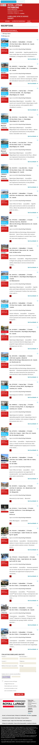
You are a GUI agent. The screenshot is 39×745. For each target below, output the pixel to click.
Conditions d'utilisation (31, 723)
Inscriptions (34, 715)
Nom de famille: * (27, 658)
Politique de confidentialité (7, 723)
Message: (27, 668)
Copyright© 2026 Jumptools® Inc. (8, 741)
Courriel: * (10, 662)
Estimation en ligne (6, 720)
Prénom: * (10, 658)
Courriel (22, 13)
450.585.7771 (16, 12)
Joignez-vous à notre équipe (16, 720)
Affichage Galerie (5, 33)
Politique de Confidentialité (20, 715)
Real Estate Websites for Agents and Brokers (26, 741)
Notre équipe (17, 718)
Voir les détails (32, 59)
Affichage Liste (5, 35)
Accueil (7, 21)
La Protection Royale (18, 21)
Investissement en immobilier (8, 718)
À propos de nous (24, 718)
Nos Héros (29, 715)
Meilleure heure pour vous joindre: (10, 667)
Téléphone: (27, 662)
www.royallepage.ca (27, 720)
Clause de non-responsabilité (20, 723)
